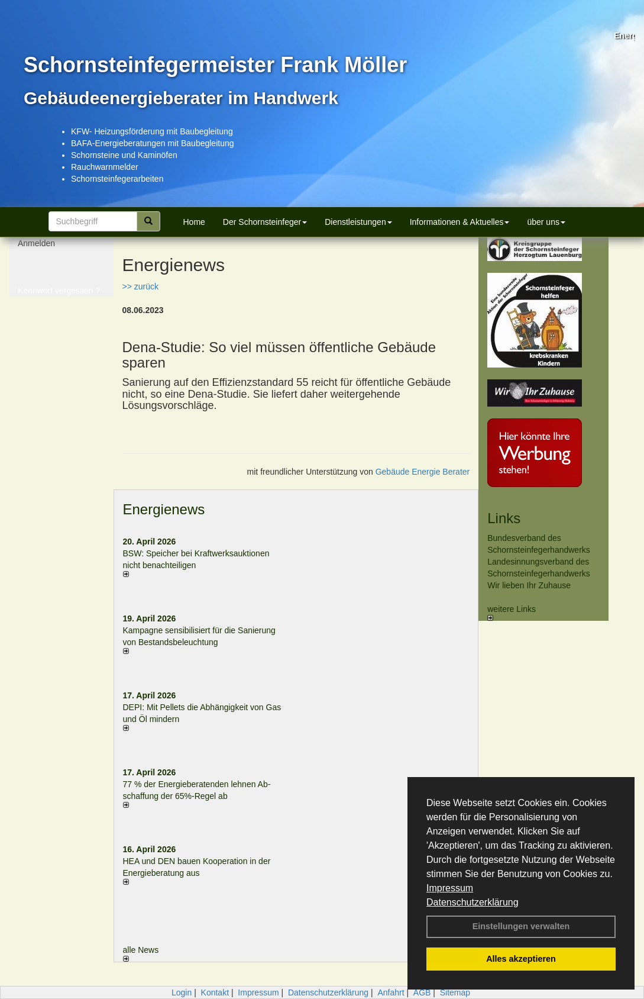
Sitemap (455, 992)
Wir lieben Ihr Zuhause (529, 585)
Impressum (449, 888)
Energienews (164, 509)
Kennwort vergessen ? (59, 296)
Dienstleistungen (358, 222)
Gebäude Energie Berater (423, 471)
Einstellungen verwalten (521, 926)
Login (181, 992)
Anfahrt (390, 992)
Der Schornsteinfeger (265, 222)
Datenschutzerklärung (472, 902)
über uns (546, 222)
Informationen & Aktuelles (460, 222)
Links (503, 518)
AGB (422, 992)
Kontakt (215, 992)
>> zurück (140, 286)
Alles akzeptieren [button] (521, 958)
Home (194, 222)
